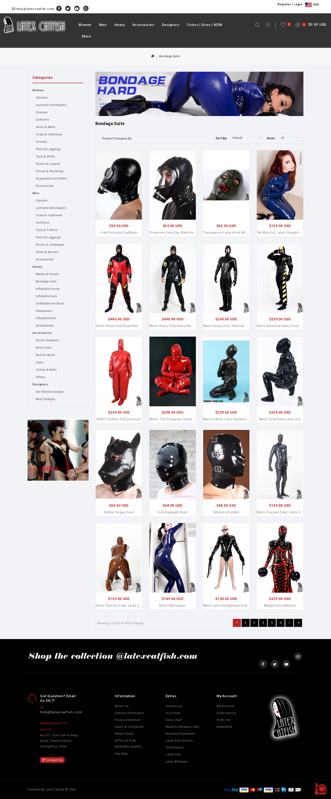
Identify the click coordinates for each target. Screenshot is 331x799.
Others (40, 377)
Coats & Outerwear (49, 134)
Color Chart (174, 720)
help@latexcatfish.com (35, 9)
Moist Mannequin (172, 605)
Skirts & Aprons (47, 252)
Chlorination (174, 747)
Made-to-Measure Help (183, 726)
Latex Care (173, 754)
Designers (171, 25)
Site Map (121, 753)
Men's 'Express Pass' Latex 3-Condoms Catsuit (131, 605)
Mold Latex (43, 347)
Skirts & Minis (45, 127)
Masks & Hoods (47, 274)
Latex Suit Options (179, 740)
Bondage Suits (169, 56)
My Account (225, 706)
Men (103, 25)
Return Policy (124, 733)
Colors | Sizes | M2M (204, 25)
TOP (320, 788)
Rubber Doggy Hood (119, 512)
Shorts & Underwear (50, 244)
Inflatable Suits (46, 296)
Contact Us (52, 760)
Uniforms (42, 119)
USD (312, 5)
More (86, 36)
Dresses (42, 112)
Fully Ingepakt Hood (173, 512)
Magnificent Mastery (280, 605)
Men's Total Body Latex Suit (280, 419)
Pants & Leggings (48, 149)
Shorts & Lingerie (48, 163)
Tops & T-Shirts (46, 230)
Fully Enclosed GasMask (119, 232)
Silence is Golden (226, 512)
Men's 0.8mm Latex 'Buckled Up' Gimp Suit (235, 419)
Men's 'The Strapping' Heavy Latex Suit (179, 419)
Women (85, 25)
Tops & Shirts (45, 156)
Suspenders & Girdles (51, 178)
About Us (122, 706)
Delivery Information (129, 713)
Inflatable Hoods (48, 288)
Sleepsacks (44, 311)
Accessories (143, 25)
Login (298, 4)
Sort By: (222, 138)
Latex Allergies (177, 761)
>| (298, 622)
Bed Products (45, 355)
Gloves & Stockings (50, 171)
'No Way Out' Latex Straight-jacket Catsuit (289, 232)
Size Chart (173, 713)
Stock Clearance (47, 340)
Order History (226, 713)
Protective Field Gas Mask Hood (173, 232)
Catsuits (41, 97)
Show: (271, 138)
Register (284, 4)
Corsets (41, 141)
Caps (39, 362)
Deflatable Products (50, 303)
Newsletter (224, 726)
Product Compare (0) (117, 138)
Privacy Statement (128, 720)
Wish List (223, 720)
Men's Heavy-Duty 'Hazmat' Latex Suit (232, 326)
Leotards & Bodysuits (51, 105)
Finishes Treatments (180, 733)
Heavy (119, 25)
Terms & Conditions (129, 726)
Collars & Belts (46, 369)
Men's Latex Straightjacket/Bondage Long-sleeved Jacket (247, 605)
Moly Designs (45, 399)
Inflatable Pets (46, 318)
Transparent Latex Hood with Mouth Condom (237, 232)
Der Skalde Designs (50, 391)
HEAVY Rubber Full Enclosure (119, 419)
